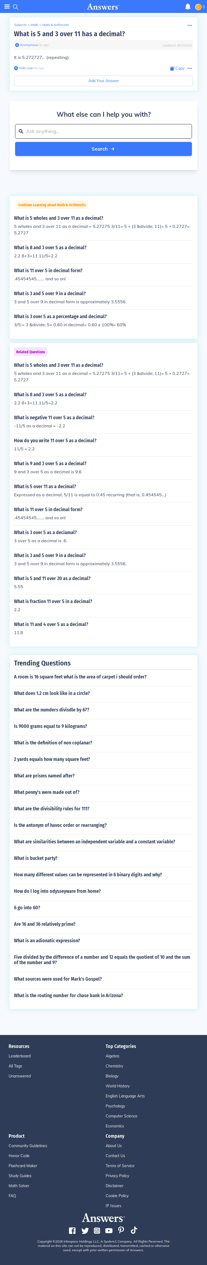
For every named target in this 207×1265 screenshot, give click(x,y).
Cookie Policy (117, 1195)
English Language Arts (125, 1096)
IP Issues (113, 1205)
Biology (112, 1076)
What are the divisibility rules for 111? (51, 809)
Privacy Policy (117, 1175)
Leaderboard (20, 1056)
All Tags (15, 1066)
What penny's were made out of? (47, 792)
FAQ (12, 1195)
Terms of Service (120, 1165)
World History (118, 1086)
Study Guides (20, 1175)
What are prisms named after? (44, 776)
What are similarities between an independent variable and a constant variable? (94, 842)
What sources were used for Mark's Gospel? (58, 979)
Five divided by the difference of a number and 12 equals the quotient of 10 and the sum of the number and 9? (102, 960)
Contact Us (115, 1155)
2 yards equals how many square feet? (52, 759)
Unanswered (20, 1076)
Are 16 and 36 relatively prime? (44, 924)
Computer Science (121, 1116)
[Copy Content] (177, 68)
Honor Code (19, 1155)
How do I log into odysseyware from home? (57, 891)
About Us (114, 1145)
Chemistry (114, 1066)
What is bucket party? (35, 858)
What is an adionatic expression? (47, 941)
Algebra (112, 1056)
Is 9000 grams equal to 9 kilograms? (50, 726)
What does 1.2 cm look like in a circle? (52, 693)
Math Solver (19, 1185)
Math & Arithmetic (55, 25)
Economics (115, 1126)
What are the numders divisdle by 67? (51, 710)
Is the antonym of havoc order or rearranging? (60, 825)
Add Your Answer (103, 80)
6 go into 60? (27, 908)
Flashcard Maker (23, 1165)
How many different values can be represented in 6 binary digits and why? (88, 875)
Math (34, 25)
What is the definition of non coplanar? (53, 743)
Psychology (115, 1106)
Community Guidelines (28, 1145)
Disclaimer (114, 1185)
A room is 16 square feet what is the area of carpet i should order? (80, 677)
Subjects (20, 25)
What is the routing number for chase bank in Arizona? (68, 995)
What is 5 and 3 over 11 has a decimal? (69, 34)
